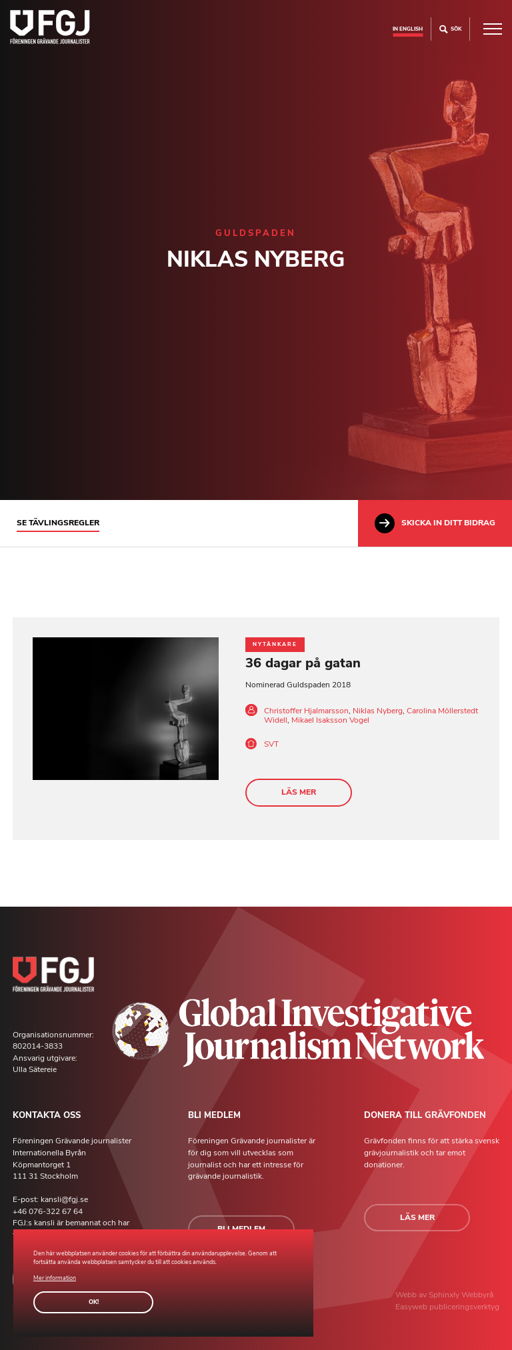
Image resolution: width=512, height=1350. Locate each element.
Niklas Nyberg (378, 710)
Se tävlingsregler (58, 522)
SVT (271, 744)
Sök (450, 29)
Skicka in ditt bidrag (435, 523)
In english (408, 29)
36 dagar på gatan (303, 663)
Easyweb (412, 1306)
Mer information (54, 1278)
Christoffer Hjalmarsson (306, 710)
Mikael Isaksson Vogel (330, 720)
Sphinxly (445, 1294)
